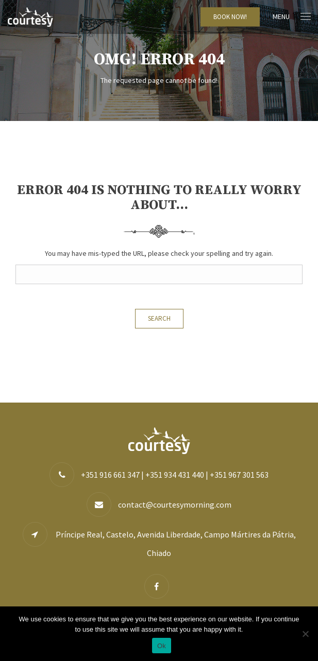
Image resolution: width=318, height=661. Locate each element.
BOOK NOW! (230, 16)
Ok (161, 646)
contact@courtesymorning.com (174, 504)
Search (159, 318)
